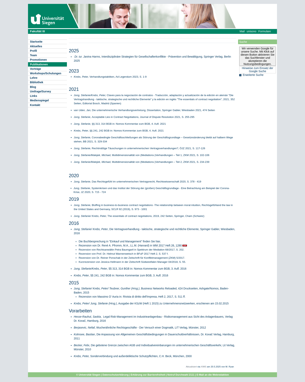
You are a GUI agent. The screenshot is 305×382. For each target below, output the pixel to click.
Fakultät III (37, 31)
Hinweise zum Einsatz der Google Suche (257, 70)
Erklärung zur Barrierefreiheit (148, 374)
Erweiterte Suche (253, 74)
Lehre (33, 77)
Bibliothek (36, 82)
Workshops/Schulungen (45, 73)
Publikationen (39, 64)
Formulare (264, 31)
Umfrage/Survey (40, 91)
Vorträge (35, 68)
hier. (158, 241)
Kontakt (35, 105)
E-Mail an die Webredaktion (212, 374)
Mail (242, 31)
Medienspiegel (39, 100)
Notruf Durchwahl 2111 (180, 374)
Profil (33, 50)
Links (33, 95)
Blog (33, 86)
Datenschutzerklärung (116, 374)
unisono (251, 31)
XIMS (203, 366)
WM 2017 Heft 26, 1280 (167, 245)
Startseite (36, 41)
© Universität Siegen (88, 374)
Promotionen (38, 59)
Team (33, 55)
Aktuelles (36, 46)
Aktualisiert (191, 366)
